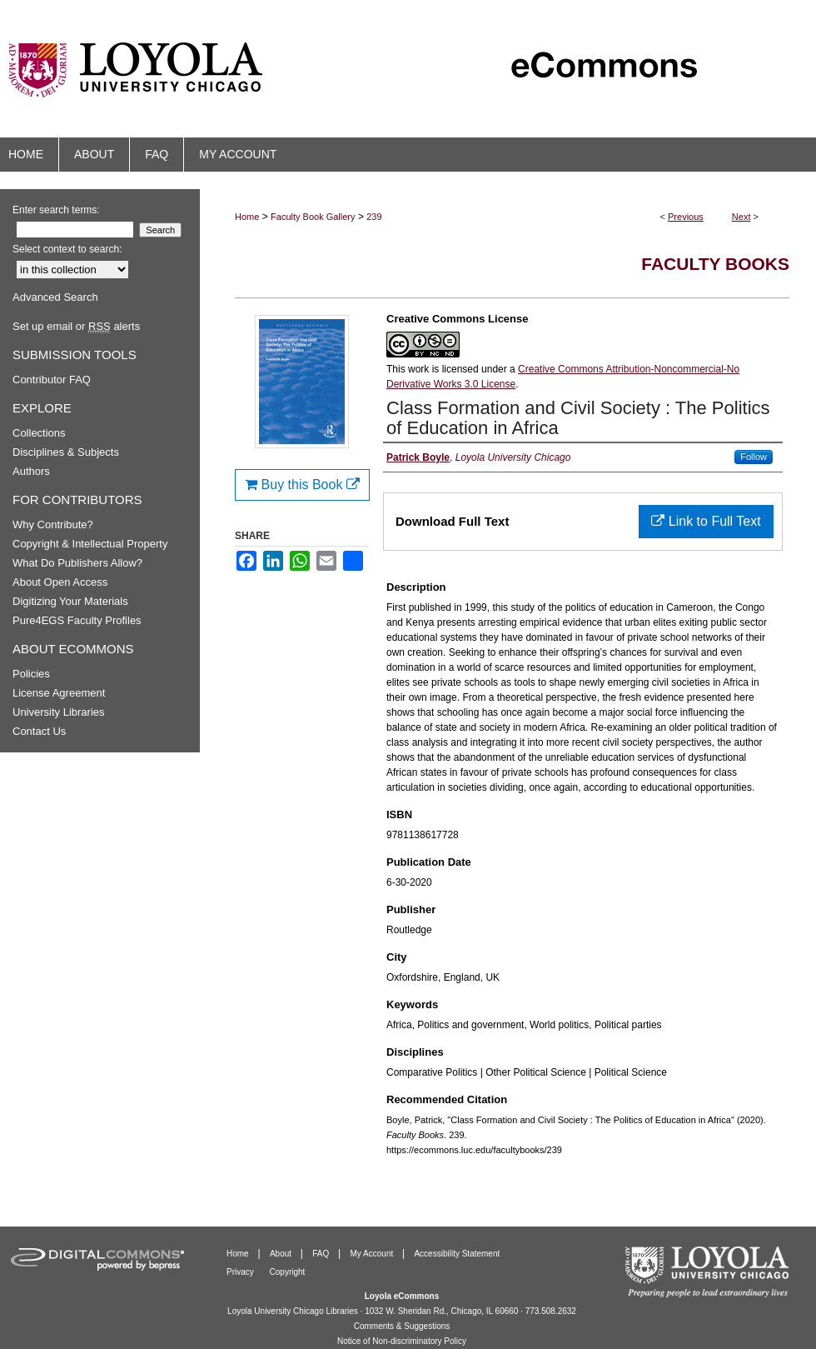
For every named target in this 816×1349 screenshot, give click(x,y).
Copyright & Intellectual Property (89, 543)
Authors (31, 471)
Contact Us (39, 731)
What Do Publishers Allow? (77, 563)
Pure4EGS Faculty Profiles (77, 620)
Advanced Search (55, 297)
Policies (31, 673)
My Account (373, 1253)
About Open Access (59, 582)
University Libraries (58, 712)
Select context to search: (67, 249)
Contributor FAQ (51, 379)
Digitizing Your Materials (70, 601)
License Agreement (58, 693)
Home (247, 217)
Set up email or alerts (76, 326)
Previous (686, 217)
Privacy (241, 1272)
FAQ (321, 1253)
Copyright (288, 1272)
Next (741, 217)
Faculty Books (715, 263)
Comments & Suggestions (402, 1326)
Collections (39, 433)
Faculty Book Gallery (313, 217)
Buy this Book (302, 484)
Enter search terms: (56, 210)
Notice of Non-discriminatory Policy (401, 1341)
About (282, 1253)
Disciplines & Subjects (65, 452)
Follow (753, 457)
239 (373, 217)
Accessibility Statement (457, 1253)
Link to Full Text (705, 521)
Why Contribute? (52, 524)
